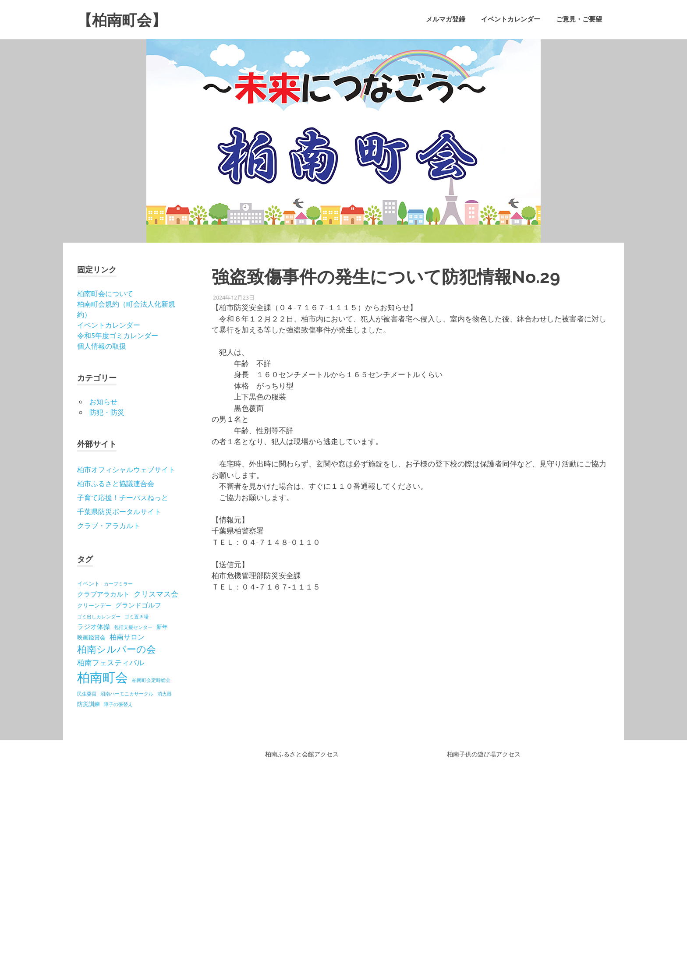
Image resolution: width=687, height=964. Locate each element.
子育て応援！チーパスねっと (122, 497)
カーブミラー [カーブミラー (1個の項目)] (118, 583)
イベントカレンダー (510, 19)
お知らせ (103, 401)
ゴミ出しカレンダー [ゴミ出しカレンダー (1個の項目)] (98, 616)
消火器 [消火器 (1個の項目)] (164, 693)
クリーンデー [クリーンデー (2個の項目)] (94, 605)
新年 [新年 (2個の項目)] (162, 626)
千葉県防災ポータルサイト (119, 511)
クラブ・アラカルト (108, 525)
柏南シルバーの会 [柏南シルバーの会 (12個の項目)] (116, 648)
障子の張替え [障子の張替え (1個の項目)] (118, 703)
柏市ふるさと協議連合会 (115, 483)
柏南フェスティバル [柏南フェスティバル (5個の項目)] (110, 662)
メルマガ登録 (445, 19)
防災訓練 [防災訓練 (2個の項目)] (88, 703)
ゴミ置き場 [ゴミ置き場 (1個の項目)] (136, 616)
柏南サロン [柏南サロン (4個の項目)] (127, 636)
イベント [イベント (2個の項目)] (88, 583)
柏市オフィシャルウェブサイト (126, 469)
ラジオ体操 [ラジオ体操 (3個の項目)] (93, 626)
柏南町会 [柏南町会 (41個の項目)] (102, 677)
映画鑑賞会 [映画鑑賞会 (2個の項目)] (91, 637)
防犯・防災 (106, 411)
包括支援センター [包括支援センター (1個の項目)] (133, 626)
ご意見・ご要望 (579, 19)
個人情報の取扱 (101, 345)
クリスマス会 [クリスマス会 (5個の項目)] (156, 593)
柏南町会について (105, 293)
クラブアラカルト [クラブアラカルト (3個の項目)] (103, 594)
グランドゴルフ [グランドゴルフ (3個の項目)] (138, 604)
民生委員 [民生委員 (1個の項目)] (86, 693)
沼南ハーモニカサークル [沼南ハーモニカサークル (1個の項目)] (126, 693)
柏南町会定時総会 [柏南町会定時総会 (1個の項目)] (151, 679)
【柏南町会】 (127, 19)
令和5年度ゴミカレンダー (117, 335)
